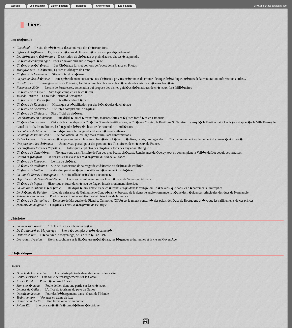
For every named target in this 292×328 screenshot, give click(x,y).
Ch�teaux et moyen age (32, 61)
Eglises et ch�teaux (30, 52)
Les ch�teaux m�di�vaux (35, 56)
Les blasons (125, 5)
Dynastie (81, 5)
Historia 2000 (25, 235)
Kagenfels (40, 104)
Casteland (23, 47)
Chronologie (103, 5)
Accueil (15, 5)
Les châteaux (37, 5)
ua (38, 285)
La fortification (59, 5)
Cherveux (40, 109)
